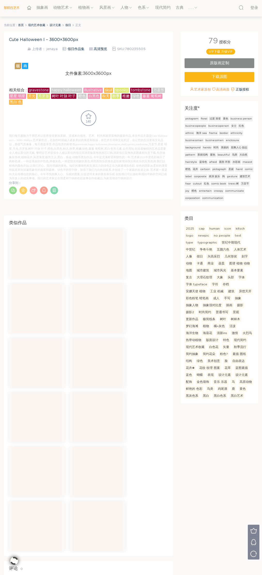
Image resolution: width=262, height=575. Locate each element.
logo (189, 235)
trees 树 (233, 183)
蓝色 (189, 374)
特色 (226, 340)
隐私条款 (116, 526)
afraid (213, 162)
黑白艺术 (237, 395)
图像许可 (116, 534)
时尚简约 (205, 312)
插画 (229, 305)
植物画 (84, 8)
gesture (232, 176)
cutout (197, 183)
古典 (180, 8)
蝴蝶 (200, 374)
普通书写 (222, 312)
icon (227, 228)
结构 (189, 360)
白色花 (213, 347)
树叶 (223, 319)
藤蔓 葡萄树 (152, 96)
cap (202, 228)
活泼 (232, 326)
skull (108, 90)
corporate (200, 176)
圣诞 (231, 169)
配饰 (189, 381)
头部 (231, 277)
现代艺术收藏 (195, 347)
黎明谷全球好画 (120, 548)
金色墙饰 (203, 381)
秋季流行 (240, 347)
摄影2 (190, 312)
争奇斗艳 (206, 249)
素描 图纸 (239, 353)
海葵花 (207, 333)
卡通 (200, 263)
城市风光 (220, 270)
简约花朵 (209, 353)
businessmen (214, 140)
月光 (31, 96)
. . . (191, 8)
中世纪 (190, 249)
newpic (203, 235)
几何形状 (231, 256)
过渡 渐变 (215, 118)
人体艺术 (240, 249)
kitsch (240, 228)
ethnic (189, 133)
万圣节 (158, 90)
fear (188, 183)
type (189, 242)
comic (249, 169)
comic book (218, 183)
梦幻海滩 (192, 326)
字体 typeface (196, 284)
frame (213, 133)
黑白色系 (220, 395)
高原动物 (246, 381)
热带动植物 (193, 340)
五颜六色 (223, 249)
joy (187, 191)
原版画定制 (219, 63)
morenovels (137, 562)
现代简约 (163, 8)
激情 (235, 333)
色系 (142, 8)
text (238, 235)
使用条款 (116, 519)
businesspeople (195, 126)
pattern (190, 154)
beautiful (224, 154)
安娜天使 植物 (195, 291)
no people (222, 235)
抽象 (238, 298)
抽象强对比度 (212, 305)
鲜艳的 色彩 (194, 388)
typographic (207, 242)
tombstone (140, 90)
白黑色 (94, 96)
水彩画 (236, 162)
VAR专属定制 (166, 519)
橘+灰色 (219, 326)
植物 (206, 326)
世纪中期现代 (231, 242)
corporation (192, 198)
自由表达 (238, 360)
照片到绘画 (212, 534)
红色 (241, 126)
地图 (189, 270)
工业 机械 (217, 291)
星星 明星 (17, 96)
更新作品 (192, 319)
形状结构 (202, 154)
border (224, 133)
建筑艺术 (245, 176)
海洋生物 (192, 333)
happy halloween (66, 90)
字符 (215, 284)
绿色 (136, 96)
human (214, 228)
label (188, 176)
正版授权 (242, 89)
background (193, 147)
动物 (189, 263)
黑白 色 (16, 102)
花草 (228, 367)
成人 (216, 298)
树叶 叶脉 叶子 (64, 96)
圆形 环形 (224, 162)
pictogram (192, 118)
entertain (205, 191)
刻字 (245, 256)
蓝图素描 (241, 367)
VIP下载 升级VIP (221, 51)
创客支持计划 (166, 526)
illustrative (93, 90)
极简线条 (209, 319)
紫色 (212, 154)
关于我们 (69, 519)
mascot (247, 162)
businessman (194, 140)
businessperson (218, 126)
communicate (234, 191)
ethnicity (236, 133)
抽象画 (42, 8)
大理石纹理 (204, 277)
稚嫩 (126, 96)
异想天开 (245, 291)
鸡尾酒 (222, 388)
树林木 (235, 319)
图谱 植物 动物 (239, 263)
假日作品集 (76, 49)
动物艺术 (61, 8)
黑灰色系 (192, 395)
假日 (200, 256)
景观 (236, 312)
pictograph (219, 169)
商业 (211, 263)
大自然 (243, 154)
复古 (189, 277)
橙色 (82, 96)
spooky (121, 90)
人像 (189, 256)
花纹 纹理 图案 (209, 367)
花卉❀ (190, 367)
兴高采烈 (214, 256)
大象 (220, 277)
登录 (22, 469)
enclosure (232, 140)
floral (204, 118)
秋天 (105, 96)
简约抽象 (192, 353)
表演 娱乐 (214, 176)
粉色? (224, 353)
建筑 (231, 291)
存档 (226, 284)
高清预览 (100, 49)
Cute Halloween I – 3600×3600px (43, 40)
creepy (218, 191)
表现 (211, 374)
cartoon (205, 169)
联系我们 (69, 534)
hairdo (207, 147)
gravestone (39, 90)
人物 (124, 8)
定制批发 (210, 526)
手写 (227, 298)
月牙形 (43, 96)
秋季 (116, 96)
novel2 (121, 562)
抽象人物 (192, 305)
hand (239, 169)
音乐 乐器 (220, 381)
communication (212, 198)
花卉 (195, 169)
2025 (190, 228)
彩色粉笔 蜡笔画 (197, 298)
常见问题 (69, 526)
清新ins (222, 333)
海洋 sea (201, 133)
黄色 (225, 118)
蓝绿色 (203, 162)
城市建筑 (203, 270)
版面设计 (212, 340)
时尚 (216, 147)
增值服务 (163, 534)
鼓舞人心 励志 (239, 147)
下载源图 (219, 77)
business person (241, 118)
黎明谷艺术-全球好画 (11, 7)
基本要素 (237, 270)
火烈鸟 (247, 333)
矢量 (226, 347)
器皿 (221, 263)
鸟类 (234, 154)
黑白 (206, 395)
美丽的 (225, 147)
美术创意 (214, 360)
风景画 (105, 8)
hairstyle (191, 162)
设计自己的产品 (215, 519)
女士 (233, 126)
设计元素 (224, 374)
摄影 (240, 305)
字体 (242, 277)
